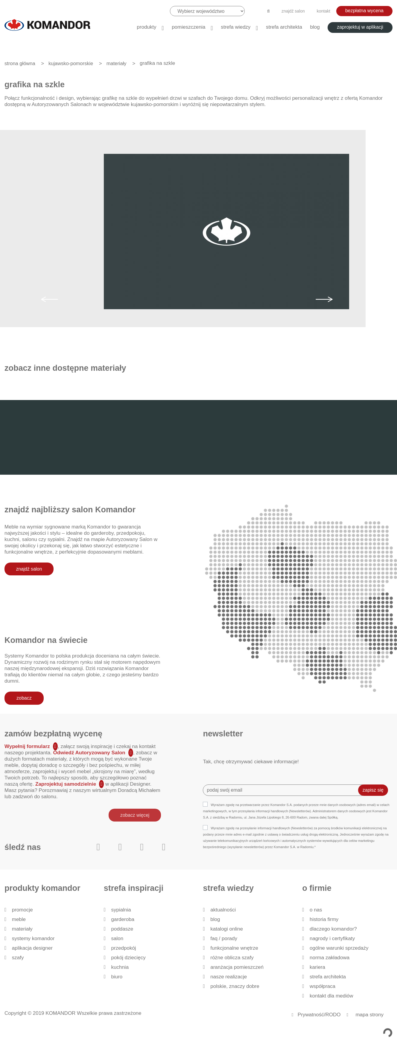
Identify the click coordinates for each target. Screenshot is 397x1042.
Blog (315, 27)
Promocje (22, 910)
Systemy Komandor (33, 938)
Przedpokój (123, 948)
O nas (316, 910)
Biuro (116, 977)
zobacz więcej (134, 814)
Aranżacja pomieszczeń (237, 967)
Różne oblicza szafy (232, 957)
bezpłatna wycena (364, 10)
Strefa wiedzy (235, 27)
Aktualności (223, 910)
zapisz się (373, 790)
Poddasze (122, 929)
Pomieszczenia (188, 27)
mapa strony (369, 1015)
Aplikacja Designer (32, 948)
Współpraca (322, 986)
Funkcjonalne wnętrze (234, 948)
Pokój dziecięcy (128, 957)
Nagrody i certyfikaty (332, 938)
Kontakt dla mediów (331, 996)
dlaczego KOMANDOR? (333, 929)
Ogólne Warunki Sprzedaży (339, 948)
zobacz (24, 697)
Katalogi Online (226, 929)
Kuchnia (120, 967)
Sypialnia (121, 910)
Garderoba (122, 919)
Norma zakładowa (329, 957)
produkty (146, 27)
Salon (117, 938)
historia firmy (324, 919)
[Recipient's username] (285, 790)
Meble (19, 919)
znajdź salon (293, 11)
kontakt (323, 11)
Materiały (22, 929)
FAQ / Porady (223, 938)
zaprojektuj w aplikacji (360, 27)
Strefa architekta (284, 27)
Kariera (317, 967)
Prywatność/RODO (319, 1015)
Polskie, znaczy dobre (234, 986)
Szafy (18, 957)
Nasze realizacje (228, 977)
